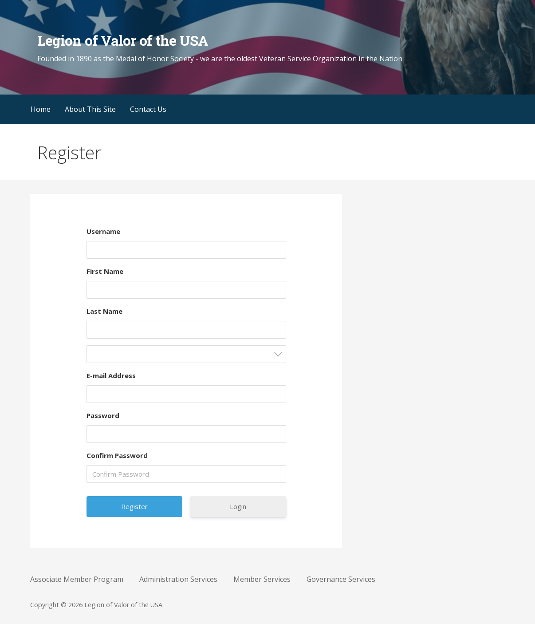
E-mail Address (111, 375)
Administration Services (178, 579)
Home (41, 109)
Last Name (104, 311)
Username (103, 231)
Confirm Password (117, 455)
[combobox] (186, 354)
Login (238, 506)
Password (103, 415)
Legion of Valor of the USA (122, 40)
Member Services (262, 579)
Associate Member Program (76, 579)
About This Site (90, 109)
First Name (105, 271)
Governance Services (341, 579)
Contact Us (148, 109)
